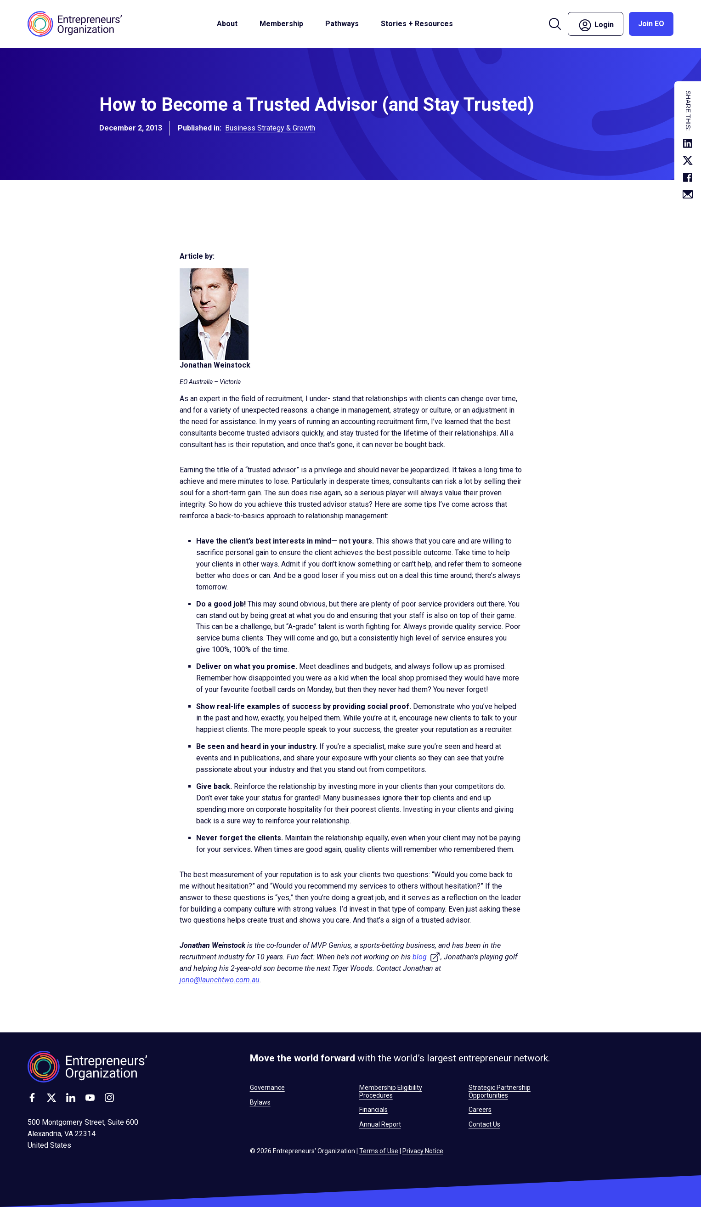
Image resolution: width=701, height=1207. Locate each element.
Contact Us (484, 1124)
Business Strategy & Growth (270, 129)
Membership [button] (281, 23)
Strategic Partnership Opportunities (500, 1091)
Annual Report (380, 1124)
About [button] (227, 23)
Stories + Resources (417, 23)
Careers (480, 1109)
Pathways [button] (342, 23)
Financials (373, 1109)
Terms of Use (378, 1151)
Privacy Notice (422, 1151)
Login (595, 25)
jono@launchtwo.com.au (220, 979)
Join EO (651, 23)
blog (427, 956)
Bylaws (260, 1102)
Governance (267, 1087)
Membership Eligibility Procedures (390, 1091)
